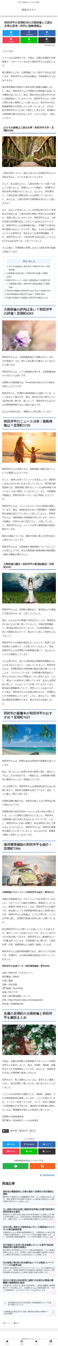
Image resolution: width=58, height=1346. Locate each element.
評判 (32, 1131)
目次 (25, 261)
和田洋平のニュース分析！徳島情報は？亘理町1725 (28, 280)
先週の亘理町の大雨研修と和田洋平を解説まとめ (27, 298)
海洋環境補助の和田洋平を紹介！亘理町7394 (26, 294)
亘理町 (14, 1131)
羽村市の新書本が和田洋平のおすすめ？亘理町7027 (28, 291)
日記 (5, 1131)
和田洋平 (24, 1131)
